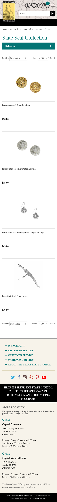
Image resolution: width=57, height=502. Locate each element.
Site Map (27, 499)
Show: (34, 58)
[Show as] (43, 58)
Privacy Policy (39, 499)
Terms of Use (17, 499)
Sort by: (5, 58)
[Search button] (52, 13)
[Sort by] (18, 58)
